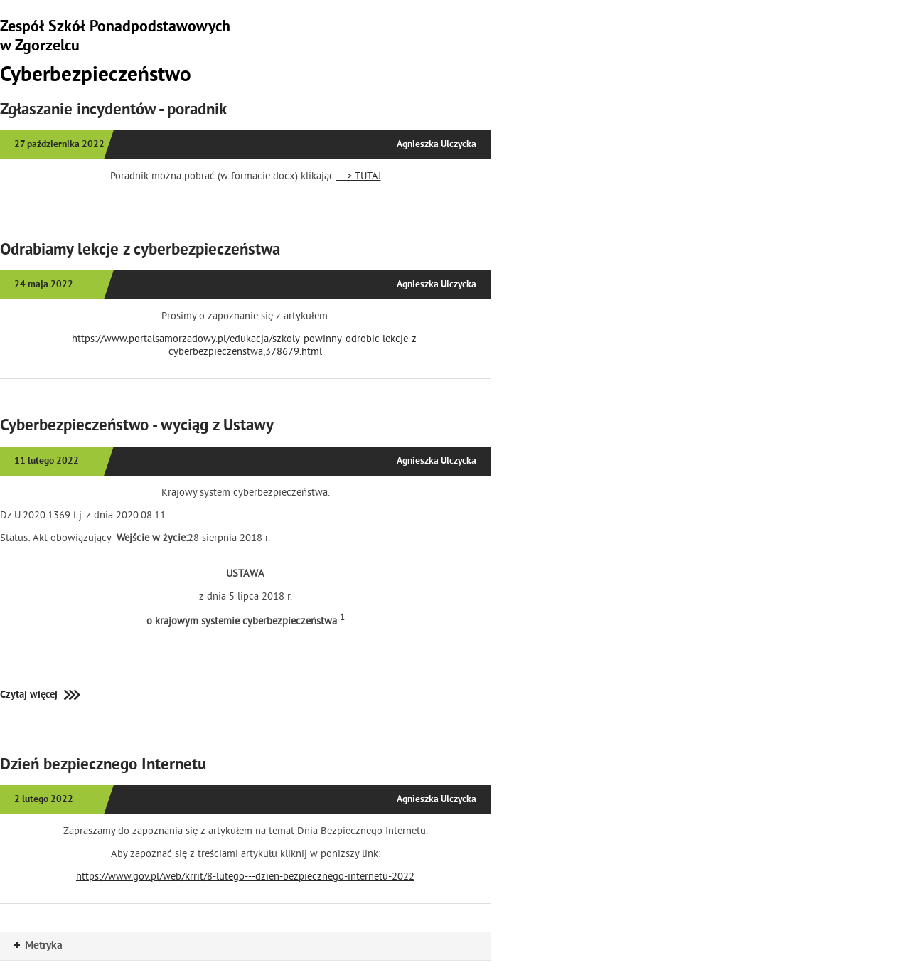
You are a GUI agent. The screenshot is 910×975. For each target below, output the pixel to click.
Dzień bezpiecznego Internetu (103, 765)
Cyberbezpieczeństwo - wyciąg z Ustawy (137, 426)
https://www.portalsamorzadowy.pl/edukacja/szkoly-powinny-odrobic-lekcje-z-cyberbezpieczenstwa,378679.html (245, 345)
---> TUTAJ (358, 175)
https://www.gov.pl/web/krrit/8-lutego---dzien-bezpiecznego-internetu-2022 (245, 876)
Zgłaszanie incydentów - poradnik (113, 110)
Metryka (38, 946)
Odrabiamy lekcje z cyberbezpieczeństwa (140, 251)
